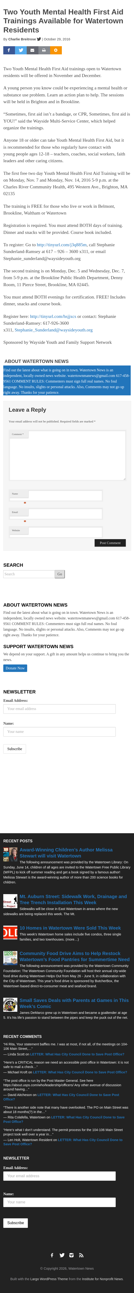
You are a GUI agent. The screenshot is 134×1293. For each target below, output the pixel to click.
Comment (18, 434)
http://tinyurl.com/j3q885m (61, 244)
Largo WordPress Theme (49, 1279)
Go (59, 574)
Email (19, 513)
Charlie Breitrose (22, 39)
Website (16, 530)
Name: (8, 723)
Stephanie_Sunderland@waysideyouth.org (54, 329)
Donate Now (15, 668)
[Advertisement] (38, 794)
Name (19, 494)
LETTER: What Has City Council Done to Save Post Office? (77, 1054)
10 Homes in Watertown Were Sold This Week (70, 928)
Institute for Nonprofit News (102, 1279)
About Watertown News (36, 361)
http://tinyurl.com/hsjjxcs (53, 316)
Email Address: (15, 701)
